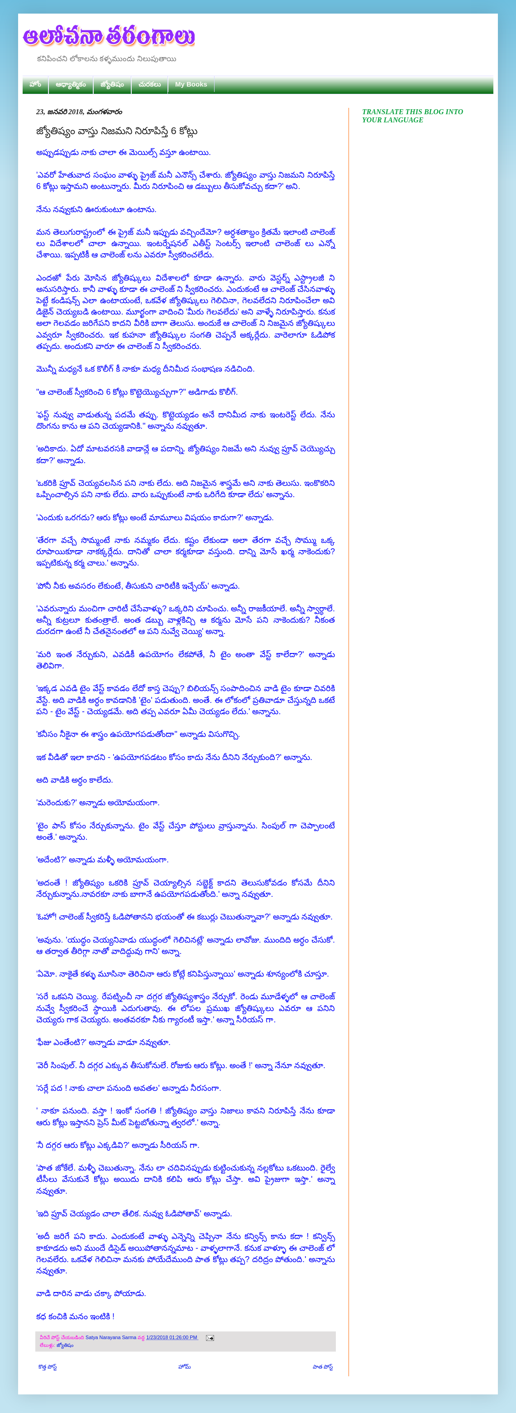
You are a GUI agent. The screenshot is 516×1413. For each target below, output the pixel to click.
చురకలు (150, 84)
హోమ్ (184, 1367)
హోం (35, 84)
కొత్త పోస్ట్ (47, 1367)
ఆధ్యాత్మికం (71, 84)
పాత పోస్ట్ (323, 1367)
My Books (191, 84)
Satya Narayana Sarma (112, 1337)
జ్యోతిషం (112, 84)
